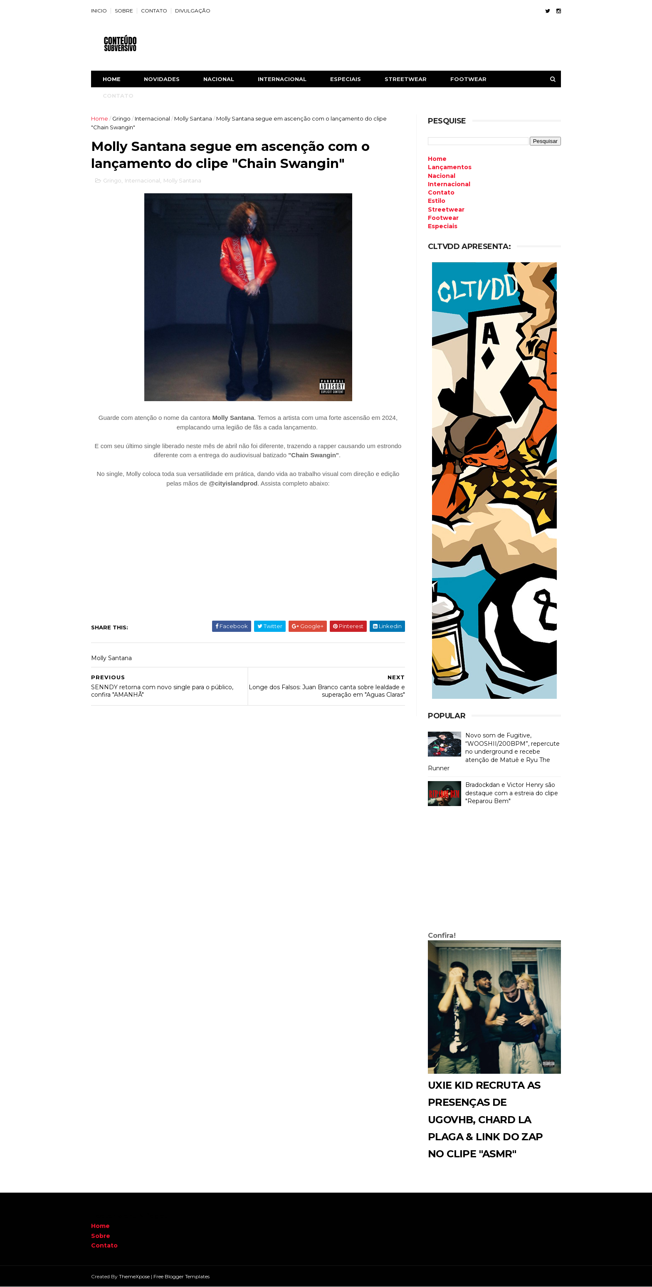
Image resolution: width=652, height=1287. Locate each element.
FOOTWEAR (468, 79)
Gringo (121, 118)
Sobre (100, 1236)
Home (112, 79)
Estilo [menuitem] (436, 201)
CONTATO (154, 10)
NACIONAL (218, 79)
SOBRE (124, 10)
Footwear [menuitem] (443, 218)
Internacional (152, 118)
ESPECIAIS (345, 79)
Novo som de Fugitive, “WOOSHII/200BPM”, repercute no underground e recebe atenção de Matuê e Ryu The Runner (494, 752)
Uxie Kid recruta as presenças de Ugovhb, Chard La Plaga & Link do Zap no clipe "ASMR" (485, 1119)
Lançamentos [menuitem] (450, 167)
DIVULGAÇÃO (192, 10)
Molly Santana (193, 118)
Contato (104, 1245)
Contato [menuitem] (441, 192)
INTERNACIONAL (282, 79)
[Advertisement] (494, 870)
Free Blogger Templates (181, 1276)
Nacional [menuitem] (441, 176)
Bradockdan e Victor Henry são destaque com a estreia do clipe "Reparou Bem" (511, 793)
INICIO (99, 10)
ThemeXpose (134, 1276)
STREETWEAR (406, 79)
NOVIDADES (162, 79)
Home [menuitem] (437, 159)
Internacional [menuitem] (449, 184)
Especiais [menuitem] (442, 226)
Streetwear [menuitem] (446, 209)
